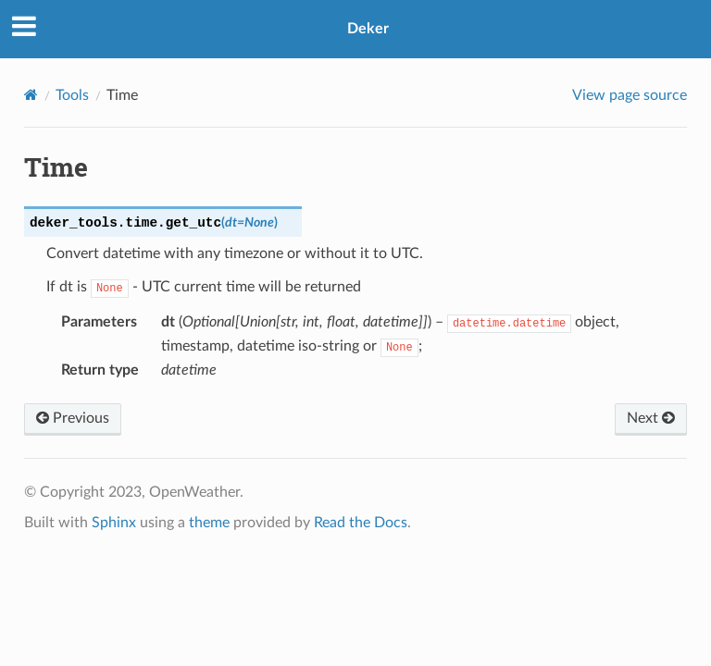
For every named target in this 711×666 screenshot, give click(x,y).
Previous (72, 418)
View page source (629, 95)
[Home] (31, 95)
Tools (72, 95)
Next (651, 418)
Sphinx (114, 522)
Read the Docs (360, 522)
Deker (368, 28)
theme (209, 522)
